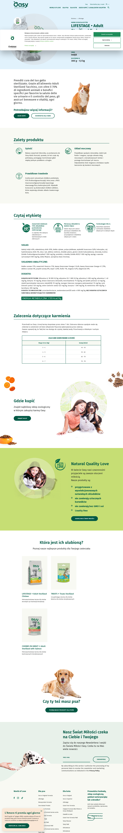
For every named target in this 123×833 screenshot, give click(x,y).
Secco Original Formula (45, 745)
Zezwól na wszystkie (107, 4)
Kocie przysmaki (68, 797)
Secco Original (67, 745)
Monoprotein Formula (45, 752)
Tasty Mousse (67, 771)
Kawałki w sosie (67, 764)
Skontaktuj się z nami (43, 116)
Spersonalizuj (107, 10)
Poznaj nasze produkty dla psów (61, 660)
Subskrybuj (101, 709)
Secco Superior (67, 749)
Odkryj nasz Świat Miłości (84, 518)
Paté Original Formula (45, 765)
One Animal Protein (44, 755)
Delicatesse (66, 777)
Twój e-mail (66, 707)
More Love (66, 794)
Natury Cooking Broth (69, 787)
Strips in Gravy (42, 785)
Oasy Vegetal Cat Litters (70, 804)
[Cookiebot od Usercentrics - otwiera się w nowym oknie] (12, 17)
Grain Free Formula (44, 759)
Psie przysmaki (43, 795)
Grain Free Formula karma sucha (48, 762)
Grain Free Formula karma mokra (48, 779)
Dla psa (41, 741)
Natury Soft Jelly (43, 789)
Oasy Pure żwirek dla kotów (71, 801)
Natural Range (42, 792)
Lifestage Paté (42, 769)
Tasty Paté (41, 782)
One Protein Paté (43, 772)
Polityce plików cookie (46, 11)
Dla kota (66, 741)
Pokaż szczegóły (29, 16)
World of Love (20, 741)
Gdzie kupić (22, 116)
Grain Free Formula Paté (45, 775)
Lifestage (41, 749)
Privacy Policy (94, 720)
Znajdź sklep (22, 418)
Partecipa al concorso (17, 826)
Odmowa (106, 16)
